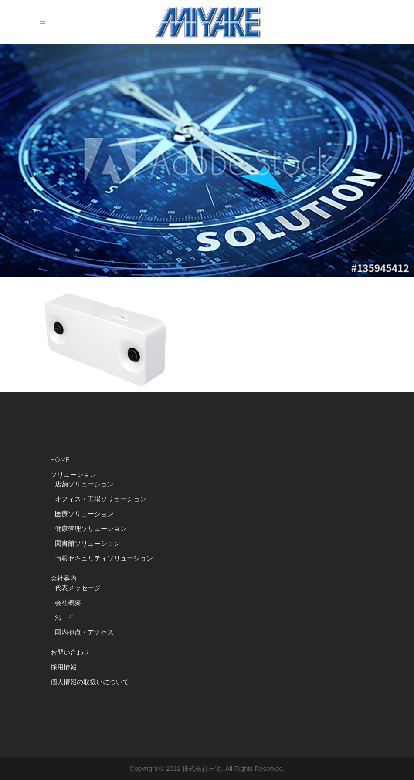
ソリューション (73, 475)
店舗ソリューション (84, 484)
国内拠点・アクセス (84, 632)
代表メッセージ (78, 588)
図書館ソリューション (87, 543)
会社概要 (68, 603)
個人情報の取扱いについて (90, 682)
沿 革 (68, 617)
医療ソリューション (84, 514)
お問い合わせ (70, 652)
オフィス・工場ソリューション (100, 499)
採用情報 (64, 667)
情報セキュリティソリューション (104, 558)
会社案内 (64, 578)
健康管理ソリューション (91, 529)
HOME (60, 460)
